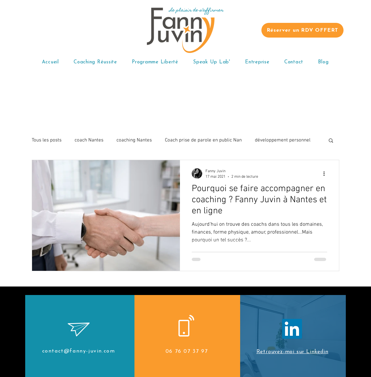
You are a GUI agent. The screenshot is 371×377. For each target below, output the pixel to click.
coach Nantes (89, 140)
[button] (331, 141)
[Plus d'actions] (326, 173)
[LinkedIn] (292, 329)
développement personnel (282, 140)
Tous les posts (47, 140)
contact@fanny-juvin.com (78, 351)
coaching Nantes (134, 140)
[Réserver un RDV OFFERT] (302, 30)
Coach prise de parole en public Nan (203, 140)
